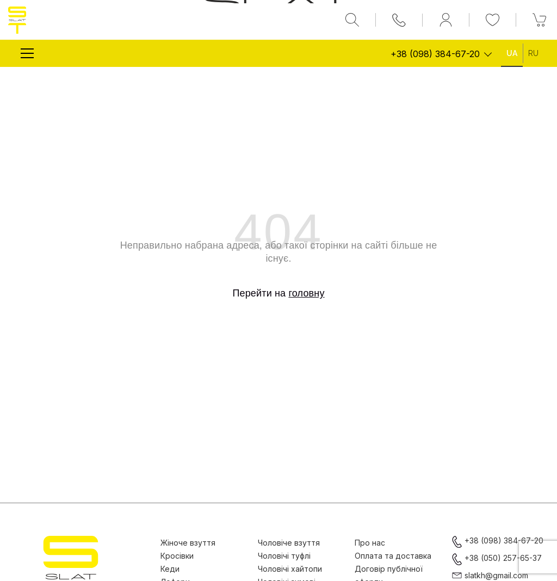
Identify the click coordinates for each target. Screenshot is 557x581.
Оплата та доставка (393, 555)
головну (306, 293)
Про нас (370, 542)
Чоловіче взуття (289, 542)
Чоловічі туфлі (284, 555)
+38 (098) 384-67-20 (435, 53)
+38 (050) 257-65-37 (503, 558)
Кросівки (177, 555)
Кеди (170, 568)
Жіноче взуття (187, 542)
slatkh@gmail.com (496, 575)
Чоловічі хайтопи (290, 568)
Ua (511, 53)
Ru (533, 53)
